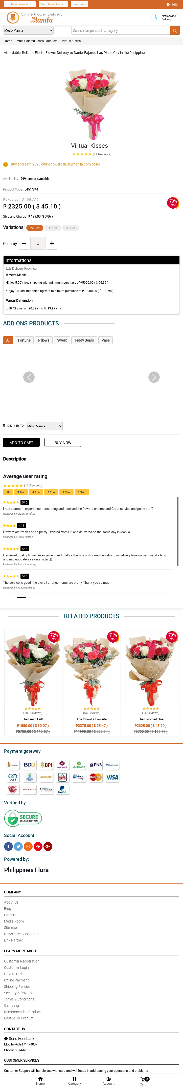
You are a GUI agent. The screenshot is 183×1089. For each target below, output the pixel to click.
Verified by (14, 801)
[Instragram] (28, 844)
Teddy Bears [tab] (84, 340)
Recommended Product (22, 1008)
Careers (10, 911)
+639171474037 (25, 1041)
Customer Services (21, 1057)
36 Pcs (52, 228)
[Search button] (175, 30)
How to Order (14, 970)
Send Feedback (19, 1035)
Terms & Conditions (19, 996)
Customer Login (16, 964)
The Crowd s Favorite (92, 719)
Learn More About (21, 948)
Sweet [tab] (62, 340)
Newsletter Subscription (22, 930)
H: (49, 308)
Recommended (19, 4)
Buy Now (63, 442)
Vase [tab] (105, 340)
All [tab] (8, 340)
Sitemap (10, 924)
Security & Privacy (18, 989)
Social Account (18, 833)
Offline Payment (16, 977)
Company (12, 889)
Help (172, 4)
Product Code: (20, 189)
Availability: (25, 178)
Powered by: (15, 856)
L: (13, 308)
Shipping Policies (17, 983)
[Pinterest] (38, 844)
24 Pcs (34, 228)
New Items (79, 4)
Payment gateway (20, 750)
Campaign (12, 1002)
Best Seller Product (53, 4)
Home (8, 41)
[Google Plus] (47, 844)
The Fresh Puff (32, 719)
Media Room (14, 918)
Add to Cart (21, 442)
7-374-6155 (22, 1047)
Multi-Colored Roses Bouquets (37, 41)
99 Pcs (70, 228)
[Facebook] (8, 844)
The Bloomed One (151, 719)
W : (30, 308)
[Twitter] (18, 844)
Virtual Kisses (71, 41)
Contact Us (14, 1025)
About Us (11, 899)
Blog (7, 905)
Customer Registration (21, 958)
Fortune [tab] (24, 340)
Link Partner (13, 937)
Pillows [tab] (43, 340)
